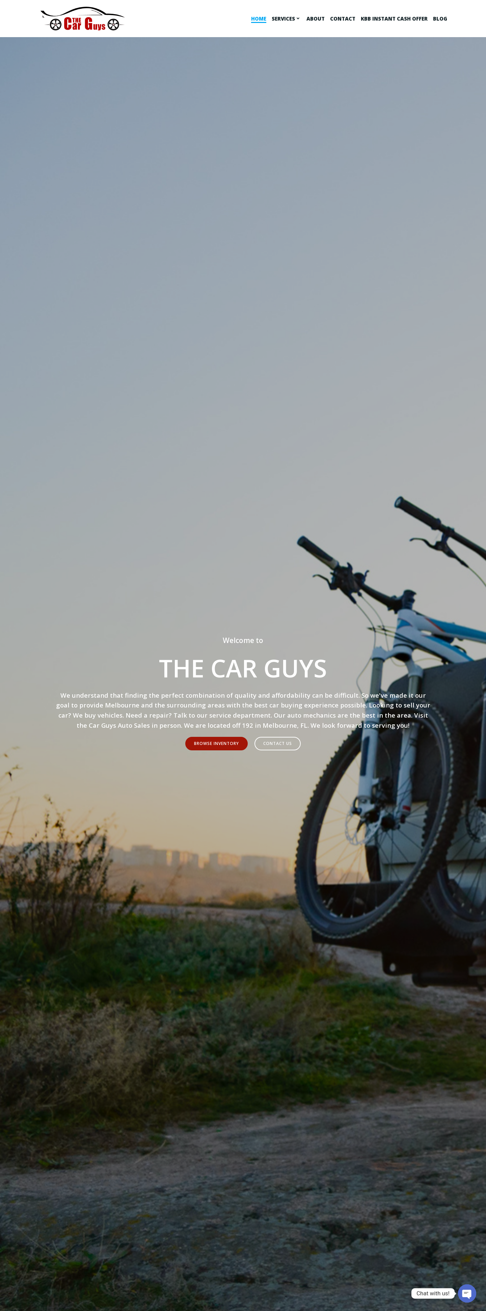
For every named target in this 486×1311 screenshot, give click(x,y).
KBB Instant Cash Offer (395, 18)
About (316, 18)
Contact (343, 18)
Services (287, 18)
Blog (441, 18)
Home (259, 18)
